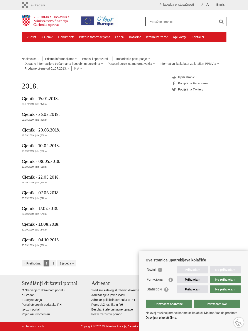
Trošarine (134, 37)
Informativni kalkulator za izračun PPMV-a (188, 63)
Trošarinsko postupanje (131, 59)
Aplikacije (180, 37)
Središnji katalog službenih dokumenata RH (120, 290)
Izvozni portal (31, 309)
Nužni (151, 270)
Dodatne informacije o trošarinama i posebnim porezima (62, 63)
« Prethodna (32, 263)
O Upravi (47, 37)
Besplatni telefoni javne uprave (112, 309)
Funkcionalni (156, 279)
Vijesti (31, 37)
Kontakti (198, 37)
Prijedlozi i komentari (36, 314)
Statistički (154, 289)
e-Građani (28, 295)
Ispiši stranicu (184, 77)
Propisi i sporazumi (95, 59)
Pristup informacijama (94, 37)
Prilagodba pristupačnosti (177, 4)
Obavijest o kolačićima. (161, 317)
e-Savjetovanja (32, 300)
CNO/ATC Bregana (68, 47)
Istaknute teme (157, 37)
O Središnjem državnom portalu (43, 290)
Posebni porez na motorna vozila (130, 63)
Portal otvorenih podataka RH (42, 304)
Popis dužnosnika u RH (107, 304)
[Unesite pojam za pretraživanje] (182, 21)
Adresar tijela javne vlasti (108, 295)
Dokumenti (66, 37)
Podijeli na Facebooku (190, 83)
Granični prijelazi (38, 47)
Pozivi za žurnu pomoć (106, 314)
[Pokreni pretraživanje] (221, 21)
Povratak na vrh (35, 326)
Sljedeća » (66, 263)
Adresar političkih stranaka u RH (113, 300)
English (221, 4)
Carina (119, 37)
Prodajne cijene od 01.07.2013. (46, 68)
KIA (76, 68)
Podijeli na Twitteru (188, 90)
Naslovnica (29, 59)
